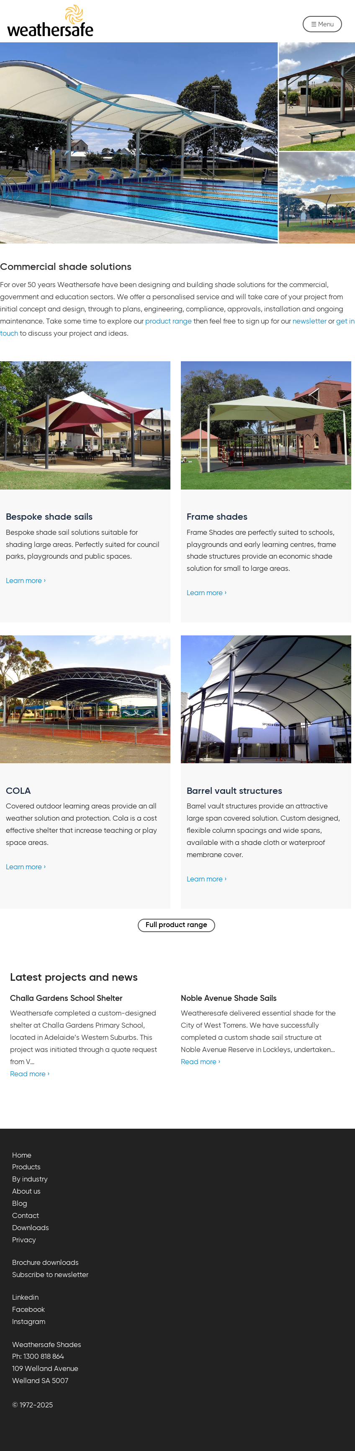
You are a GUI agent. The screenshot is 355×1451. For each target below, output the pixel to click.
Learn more (24, 581)
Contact (25, 1216)
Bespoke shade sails (49, 517)
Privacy (24, 1240)
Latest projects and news (74, 977)
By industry (30, 1179)
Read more (28, 1074)
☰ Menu (322, 24)
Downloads (30, 1228)
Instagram (28, 1322)
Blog (19, 1203)
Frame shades (217, 517)
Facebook (28, 1310)
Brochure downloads (45, 1263)
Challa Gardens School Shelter (66, 999)
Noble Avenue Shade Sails (229, 999)
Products (26, 1167)
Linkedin (25, 1297)
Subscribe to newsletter (50, 1275)
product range (168, 321)
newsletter (310, 321)
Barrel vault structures (234, 791)
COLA (18, 791)
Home (21, 1155)
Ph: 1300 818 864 (38, 1356)
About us (26, 1191)
